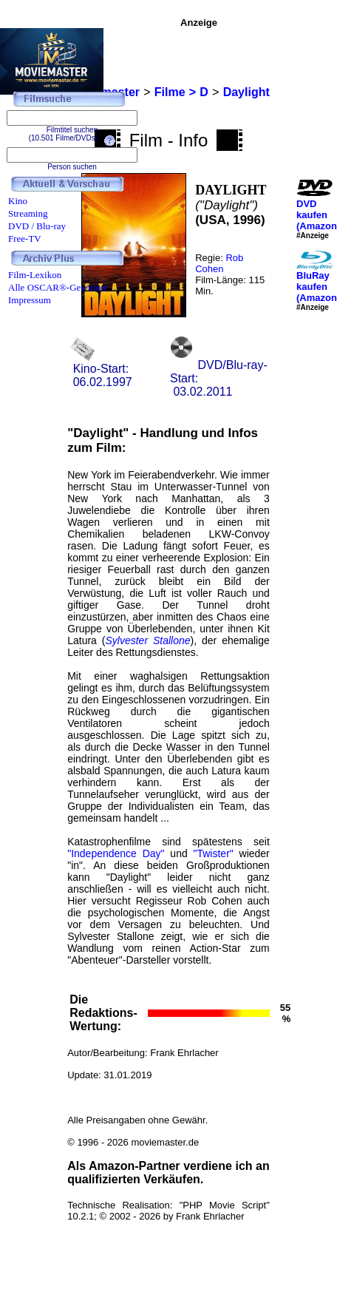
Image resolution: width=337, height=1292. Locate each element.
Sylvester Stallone (147, 640)
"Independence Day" (115, 853)
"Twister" (213, 853)
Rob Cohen (219, 263)
